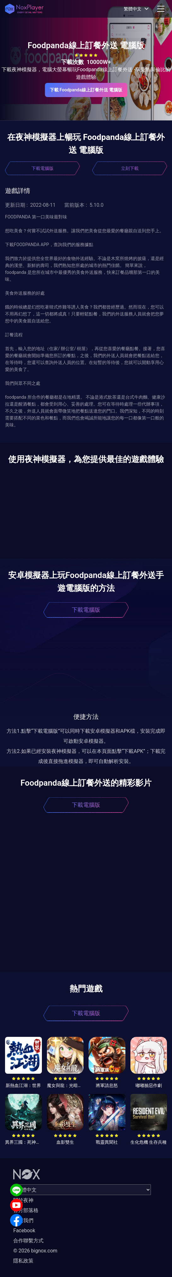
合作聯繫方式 (28, 1241)
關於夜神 (23, 1200)
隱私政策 (23, 1261)
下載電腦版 (43, 168)
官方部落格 (25, 1210)
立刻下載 (130, 168)
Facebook (24, 1231)
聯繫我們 (23, 1220)
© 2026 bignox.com (35, 1251)
